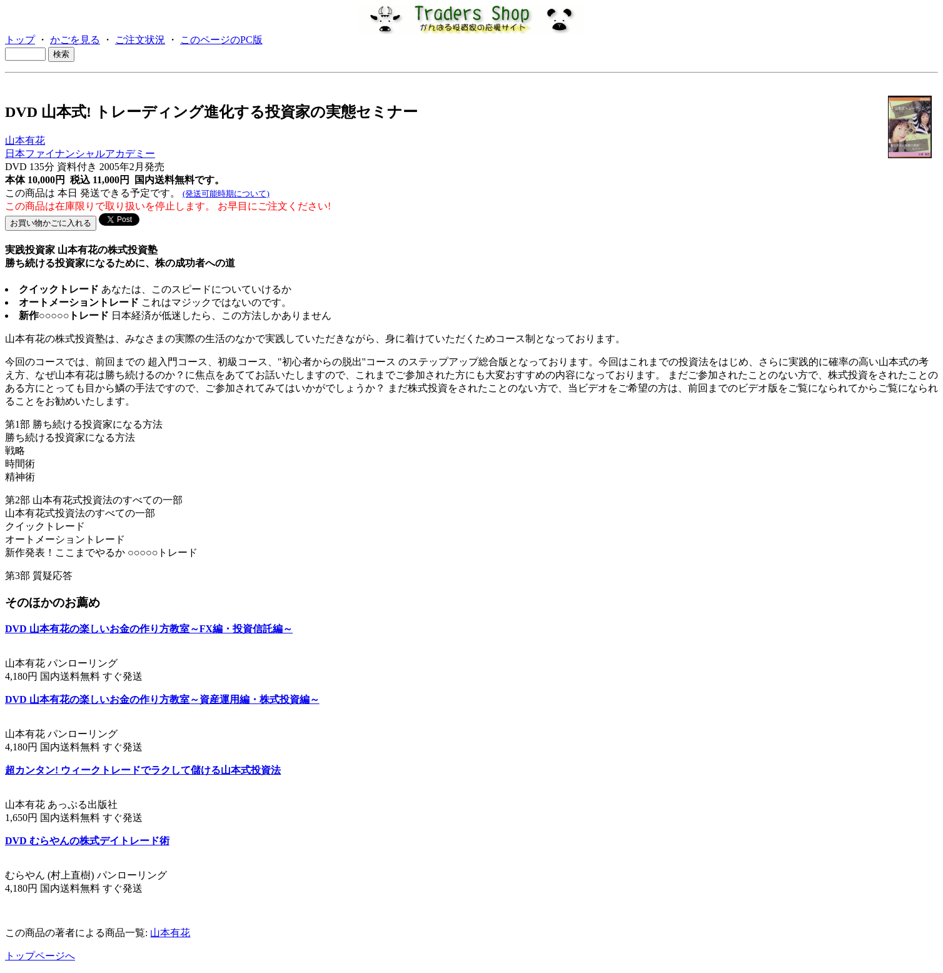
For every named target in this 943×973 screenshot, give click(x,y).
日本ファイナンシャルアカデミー (80, 153)
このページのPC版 (221, 39)
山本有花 (25, 140)
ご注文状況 (140, 39)
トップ (20, 39)
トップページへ (40, 955)
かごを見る (75, 39)
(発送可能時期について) (226, 193)
